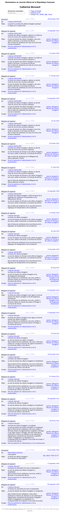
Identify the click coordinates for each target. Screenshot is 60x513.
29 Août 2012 (55, 333)
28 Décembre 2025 (53, 19)
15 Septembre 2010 (53, 463)
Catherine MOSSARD (15, 22)
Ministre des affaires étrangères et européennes (52, 365)
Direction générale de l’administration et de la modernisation (26, 443)
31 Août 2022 (55, 167)
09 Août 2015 (55, 267)
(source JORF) (30, 19)
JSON (42, 14)
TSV (37, 14)
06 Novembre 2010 (53, 450)
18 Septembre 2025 (53, 31)
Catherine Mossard (14, 215)
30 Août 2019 (55, 231)
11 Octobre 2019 (54, 213)
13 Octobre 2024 (54, 53)
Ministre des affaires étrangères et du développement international (52, 278)
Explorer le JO (35, 13)
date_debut (46, 455)
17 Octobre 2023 (54, 76)
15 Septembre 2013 (53, 312)
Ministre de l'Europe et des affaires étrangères (52, 155)
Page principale (36, 11)
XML (46, 14)
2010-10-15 (54, 455)
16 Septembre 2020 (53, 191)
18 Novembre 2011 (53, 354)
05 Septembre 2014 (53, 290)
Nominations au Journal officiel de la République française (30, 2)
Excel (50, 14)
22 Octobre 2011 (54, 376)
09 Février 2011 (54, 420)
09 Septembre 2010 (53, 484)
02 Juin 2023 (55, 121)
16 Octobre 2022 (54, 143)
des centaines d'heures (16, 509)
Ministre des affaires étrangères (52, 41)
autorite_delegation (52, 39)
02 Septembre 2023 (53, 98)
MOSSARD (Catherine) (16, 453)
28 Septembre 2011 (53, 398)
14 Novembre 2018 (53, 249)
